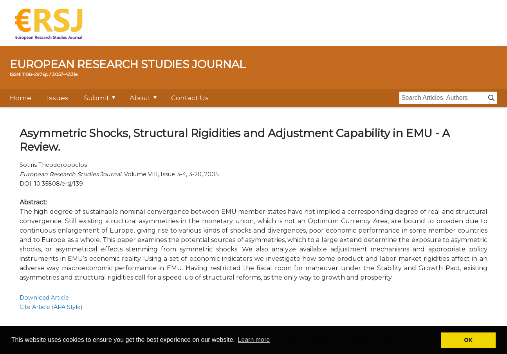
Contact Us (190, 98)
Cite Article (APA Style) (51, 307)
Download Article (44, 297)
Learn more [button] (254, 339)
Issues (58, 98)
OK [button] (468, 340)
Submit (96, 98)
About (140, 98)
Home (20, 98)
